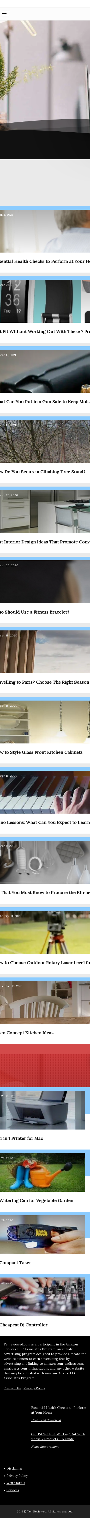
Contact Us (12, 1388)
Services (12, 1490)
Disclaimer (14, 1468)
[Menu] (6, 13)
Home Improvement (45, 1446)
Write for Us (15, 1483)
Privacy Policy (34, 1388)
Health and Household (46, 1420)
